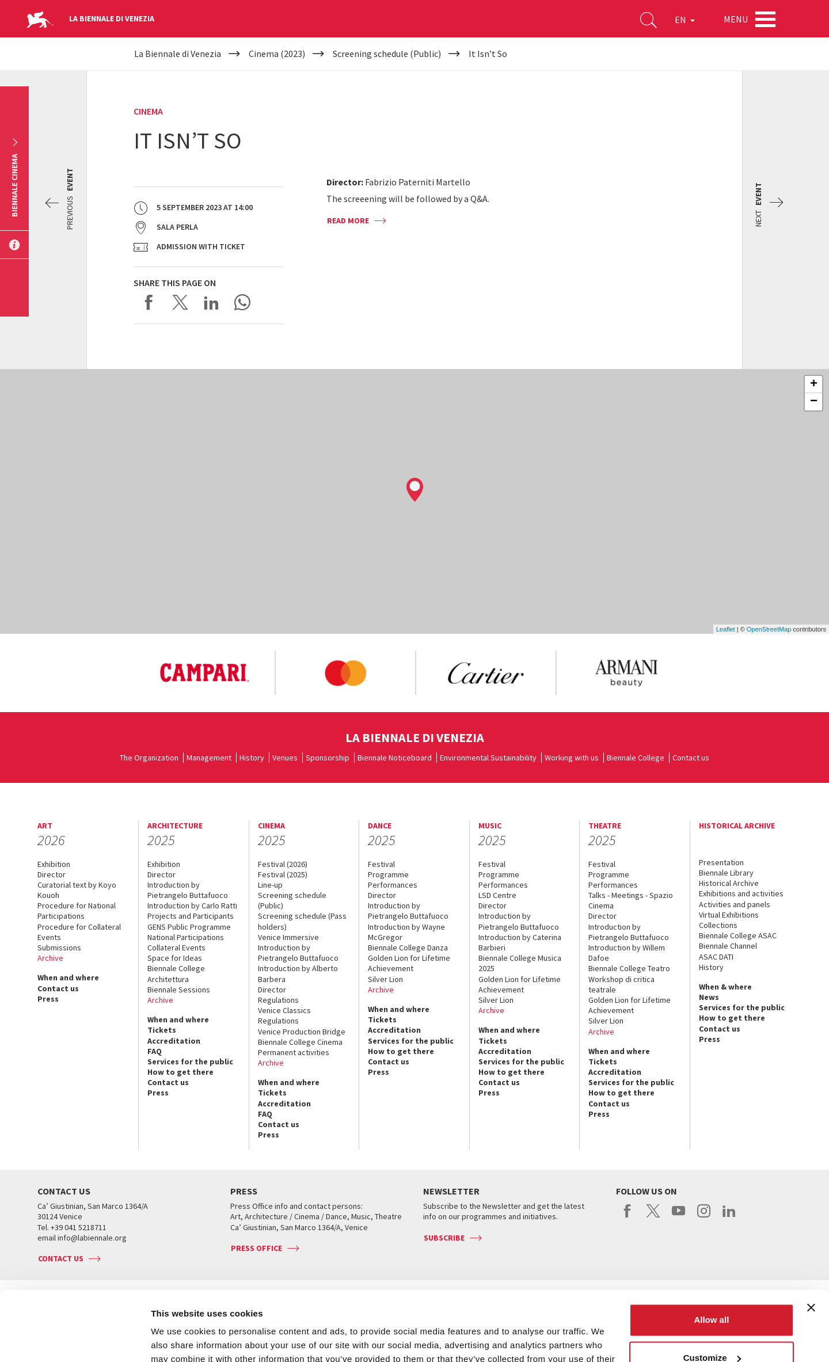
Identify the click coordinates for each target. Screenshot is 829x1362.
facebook (628, 1217)
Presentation (721, 862)
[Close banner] (811, 1242)
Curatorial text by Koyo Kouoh (76, 890)
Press (48, 999)
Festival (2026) (282, 864)
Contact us (690, 757)
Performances (392, 885)
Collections (718, 925)
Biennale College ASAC (738, 935)
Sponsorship (327, 757)
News (709, 997)
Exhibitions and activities (741, 893)
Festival (381, 864)
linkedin (729, 1217)
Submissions (59, 947)
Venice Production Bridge (301, 1031)
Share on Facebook (149, 302)
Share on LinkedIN (211, 302)
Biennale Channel (728, 946)
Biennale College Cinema (300, 1042)
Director (51, 874)
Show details (177, 1339)
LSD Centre (497, 895)
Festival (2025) (282, 874)
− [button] (813, 401)
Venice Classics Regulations (284, 1015)
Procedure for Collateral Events (79, 932)
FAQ (154, 1051)
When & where (725, 986)
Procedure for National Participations (76, 910)
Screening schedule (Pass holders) (302, 921)
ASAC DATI (716, 957)
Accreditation (173, 1041)
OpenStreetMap (769, 629)
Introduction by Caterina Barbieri (519, 942)
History (251, 757)
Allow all (711, 1255)
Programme (388, 874)
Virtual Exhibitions (729, 915)
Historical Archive (729, 883)
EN (685, 19)
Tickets (161, 1030)
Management (209, 757)
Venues (285, 757)
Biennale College (635, 757)
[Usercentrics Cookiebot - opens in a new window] (74, 1339)
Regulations (278, 1000)
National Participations (185, 937)
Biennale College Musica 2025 (519, 963)
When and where (68, 977)
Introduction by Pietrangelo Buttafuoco (187, 890)
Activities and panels (734, 904)
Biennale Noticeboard (395, 757)
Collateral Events (176, 947)
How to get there (180, 1072)
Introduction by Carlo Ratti (192, 905)
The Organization (149, 757)
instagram (704, 1217)
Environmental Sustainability (488, 757)
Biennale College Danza (408, 947)
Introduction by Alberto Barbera (298, 973)
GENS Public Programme (189, 927)
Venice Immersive (288, 937)
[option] (204, 673)
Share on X (180, 302)
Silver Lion (385, 979)
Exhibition (53, 864)
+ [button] (813, 384)
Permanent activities (293, 1052)
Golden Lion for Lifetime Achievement (409, 963)
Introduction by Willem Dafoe (626, 952)
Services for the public (190, 1061)
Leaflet (725, 629)
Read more (348, 220)
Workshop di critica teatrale (621, 984)
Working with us (572, 757)
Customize (712, 1292)
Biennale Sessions (178, 989)
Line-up (270, 885)
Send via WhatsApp (242, 302)
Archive (50, 958)
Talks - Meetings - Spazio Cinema (630, 900)
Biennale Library (726, 873)
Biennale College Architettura (176, 973)
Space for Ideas (174, 958)
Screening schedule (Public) (292, 900)
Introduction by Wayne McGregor (406, 932)
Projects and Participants (190, 916)
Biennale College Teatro (629, 968)
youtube (678, 1217)
